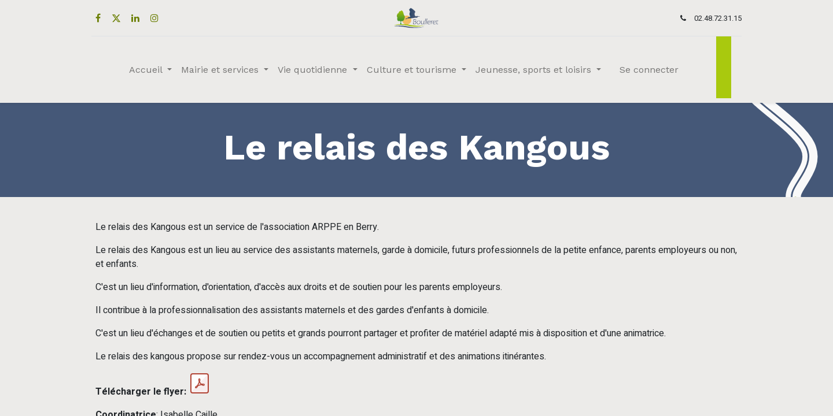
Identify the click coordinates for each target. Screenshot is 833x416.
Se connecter (649, 69)
